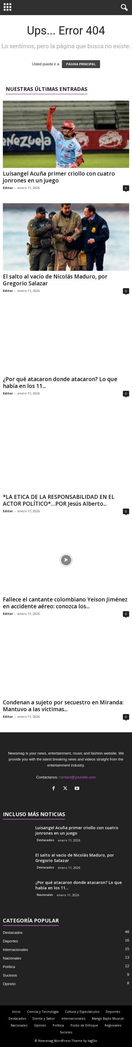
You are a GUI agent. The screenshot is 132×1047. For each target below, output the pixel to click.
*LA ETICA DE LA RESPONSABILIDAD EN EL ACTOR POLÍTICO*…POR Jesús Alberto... (59, 500)
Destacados (45, 840)
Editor (8, 188)
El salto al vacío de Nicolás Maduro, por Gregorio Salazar (55, 280)
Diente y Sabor (44, 1018)
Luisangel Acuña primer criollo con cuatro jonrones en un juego (59, 177)
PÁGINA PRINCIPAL (81, 64)
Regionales (113, 1025)
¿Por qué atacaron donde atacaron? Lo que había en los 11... (60, 382)
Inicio (16, 1011)
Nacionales (45, 895)
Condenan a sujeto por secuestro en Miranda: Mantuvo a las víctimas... (63, 706)
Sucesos (10, 975)
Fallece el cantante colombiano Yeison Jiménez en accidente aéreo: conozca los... (65, 603)
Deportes (10, 941)
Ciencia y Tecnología (42, 1011)
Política (9, 967)
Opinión (9, 984)
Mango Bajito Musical (108, 1018)
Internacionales (15, 950)
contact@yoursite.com (77, 777)
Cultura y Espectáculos (82, 1011)
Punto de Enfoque (84, 1025)
